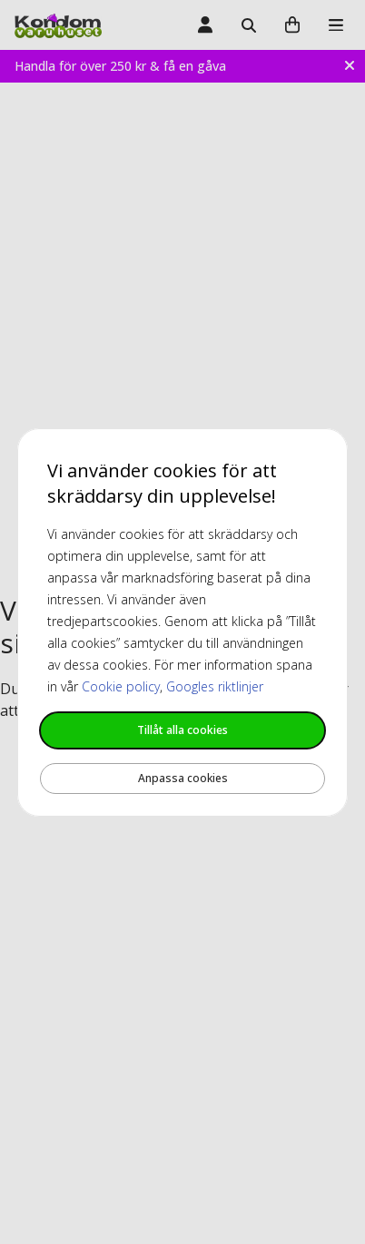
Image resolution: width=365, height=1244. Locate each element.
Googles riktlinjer (214, 686)
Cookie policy (121, 686)
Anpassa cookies (183, 778)
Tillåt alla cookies (182, 730)
